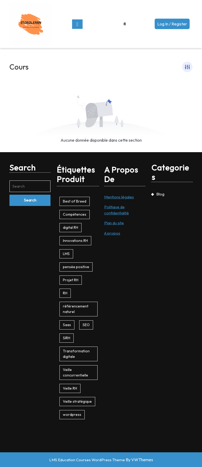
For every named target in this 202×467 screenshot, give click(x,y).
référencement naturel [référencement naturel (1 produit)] (75, 309)
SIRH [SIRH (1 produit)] (66, 338)
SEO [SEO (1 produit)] (86, 324)
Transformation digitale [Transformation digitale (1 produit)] (76, 354)
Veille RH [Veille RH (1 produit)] (70, 388)
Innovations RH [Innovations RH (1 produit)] (75, 240)
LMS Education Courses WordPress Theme (87, 459)
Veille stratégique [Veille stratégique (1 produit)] (77, 401)
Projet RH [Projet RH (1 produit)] (70, 280)
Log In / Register (173, 24)
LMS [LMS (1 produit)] (66, 253)
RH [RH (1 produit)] (65, 293)
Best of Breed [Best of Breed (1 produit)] (74, 201)
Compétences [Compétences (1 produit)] (74, 214)
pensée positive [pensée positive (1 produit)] (76, 266)
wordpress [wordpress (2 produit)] (72, 414)
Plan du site (114, 222)
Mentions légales (119, 196)
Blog (160, 194)
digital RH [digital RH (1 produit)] (70, 227)
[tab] (77, 24)
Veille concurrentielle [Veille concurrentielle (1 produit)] (75, 372)
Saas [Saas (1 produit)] (67, 324)
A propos (112, 233)
